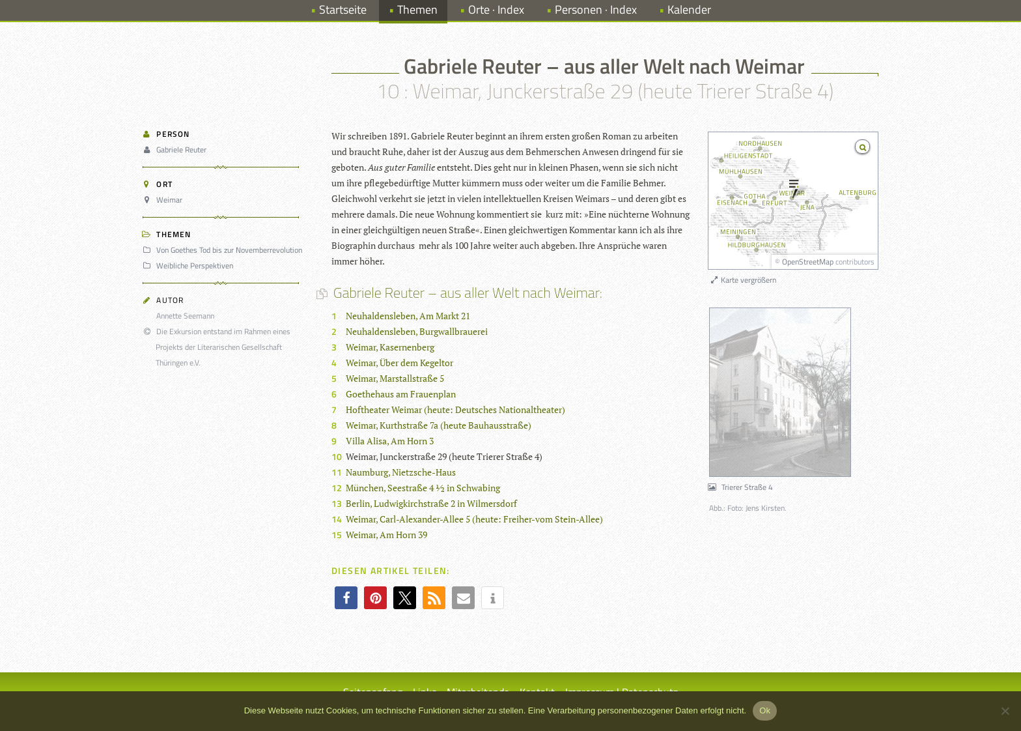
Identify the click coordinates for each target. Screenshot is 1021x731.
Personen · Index (596, 9)
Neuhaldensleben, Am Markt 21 (408, 315)
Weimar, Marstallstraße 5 (395, 378)
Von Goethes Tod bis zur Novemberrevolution (224, 250)
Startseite (343, 9)
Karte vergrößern (742, 280)
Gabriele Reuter (176, 149)
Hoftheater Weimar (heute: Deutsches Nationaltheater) (455, 409)
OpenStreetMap (807, 261)
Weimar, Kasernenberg (390, 347)
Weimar (164, 200)
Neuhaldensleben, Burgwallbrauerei (417, 331)
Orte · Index (496, 9)
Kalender (689, 9)
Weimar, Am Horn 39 (386, 534)
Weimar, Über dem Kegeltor (399, 362)
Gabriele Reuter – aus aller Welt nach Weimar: (466, 292)
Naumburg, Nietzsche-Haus (401, 472)
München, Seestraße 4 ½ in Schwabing (423, 487)
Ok (764, 710)
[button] (346, 597)
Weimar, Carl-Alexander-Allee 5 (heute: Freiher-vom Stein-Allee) (474, 519)
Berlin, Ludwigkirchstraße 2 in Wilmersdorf (431, 503)
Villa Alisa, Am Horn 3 (390, 441)
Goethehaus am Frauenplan (401, 394)
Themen (417, 9)
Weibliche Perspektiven (190, 265)
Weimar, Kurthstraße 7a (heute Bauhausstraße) (438, 425)
